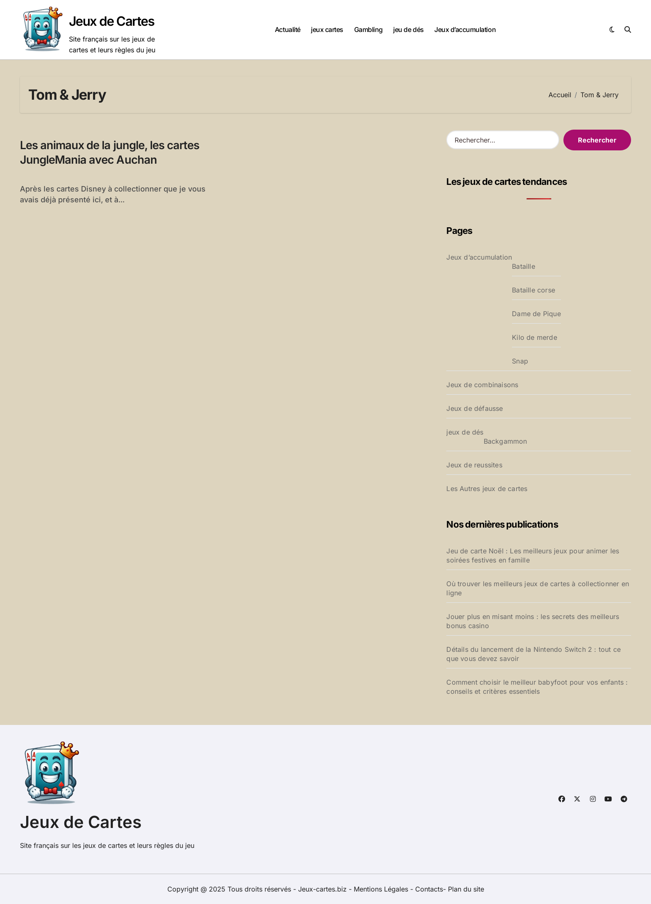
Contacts (429, 889)
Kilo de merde (534, 337)
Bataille (523, 266)
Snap (520, 361)
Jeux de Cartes (111, 21)
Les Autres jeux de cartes (486, 488)
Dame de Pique (536, 314)
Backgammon (505, 441)
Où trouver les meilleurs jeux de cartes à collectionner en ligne (537, 588)
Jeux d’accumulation (465, 29)
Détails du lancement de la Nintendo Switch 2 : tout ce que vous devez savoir (533, 654)
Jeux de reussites (474, 465)
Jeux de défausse (474, 408)
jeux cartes (327, 29)
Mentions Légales (382, 889)
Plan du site (466, 889)
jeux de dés (464, 432)
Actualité (288, 29)
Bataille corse (533, 290)
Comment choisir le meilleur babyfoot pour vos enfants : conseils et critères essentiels (537, 686)
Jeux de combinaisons (482, 385)
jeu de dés (408, 29)
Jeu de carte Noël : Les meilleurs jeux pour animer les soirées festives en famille (532, 555)
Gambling (368, 29)
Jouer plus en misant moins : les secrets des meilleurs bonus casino (532, 621)
